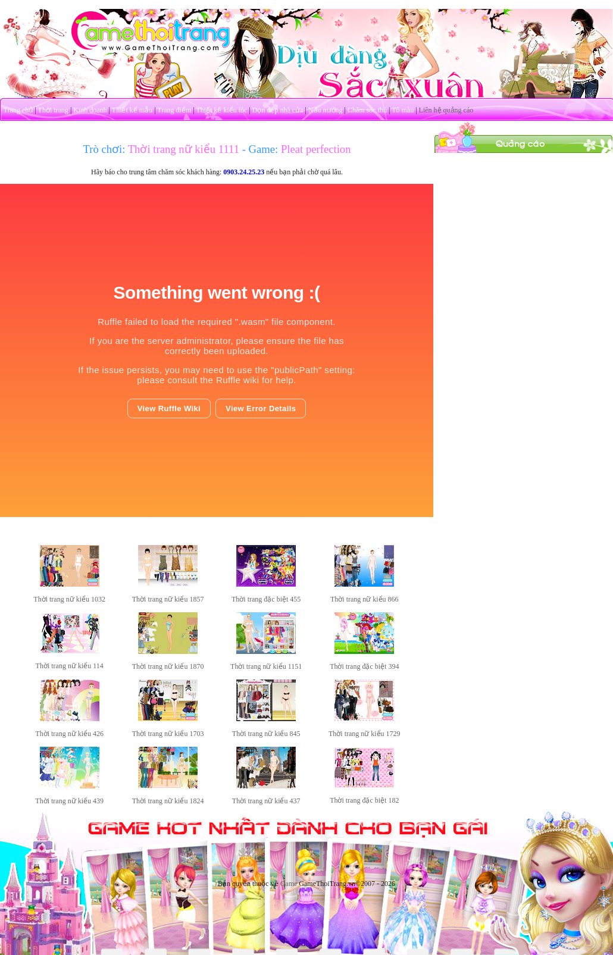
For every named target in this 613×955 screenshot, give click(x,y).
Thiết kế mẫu (132, 110)
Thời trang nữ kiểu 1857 (168, 599)
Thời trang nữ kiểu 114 (70, 666)
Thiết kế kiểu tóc (221, 110)
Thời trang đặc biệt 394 (364, 666)
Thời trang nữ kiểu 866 (364, 599)
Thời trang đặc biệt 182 (364, 800)
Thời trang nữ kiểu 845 (266, 733)
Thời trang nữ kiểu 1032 (69, 599)
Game (289, 883)
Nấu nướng (325, 110)
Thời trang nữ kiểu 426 (69, 733)
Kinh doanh (90, 110)
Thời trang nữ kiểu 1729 (365, 733)
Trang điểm (174, 110)
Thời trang (53, 110)
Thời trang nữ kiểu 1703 (168, 733)
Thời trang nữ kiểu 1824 (168, 801)
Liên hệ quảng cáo (446, 110)
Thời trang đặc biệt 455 (266, 599)
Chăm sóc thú (367, 110)
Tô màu (403, 110)
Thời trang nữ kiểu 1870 (168, 666)
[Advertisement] (523, 228)
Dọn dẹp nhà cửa (278, 110)
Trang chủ (18, 110)
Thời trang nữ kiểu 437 (266, 801)
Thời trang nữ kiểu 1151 (266, 666)
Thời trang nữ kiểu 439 (69, 801)
